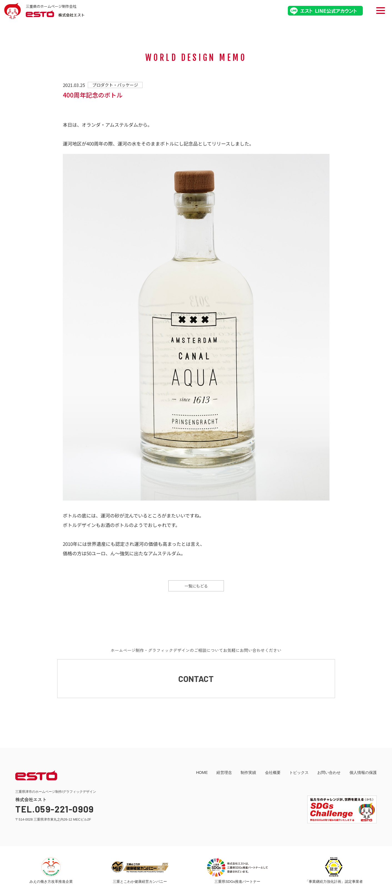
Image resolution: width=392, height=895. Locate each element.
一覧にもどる (196, 586)
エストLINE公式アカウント (325, 11)
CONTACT (196, 679)
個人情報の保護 (363, 772)
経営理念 (224, 772)
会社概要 (273, 772)
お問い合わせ (329, 772)
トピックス (299, 772)
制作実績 (248, 772)
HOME (202, 772)
